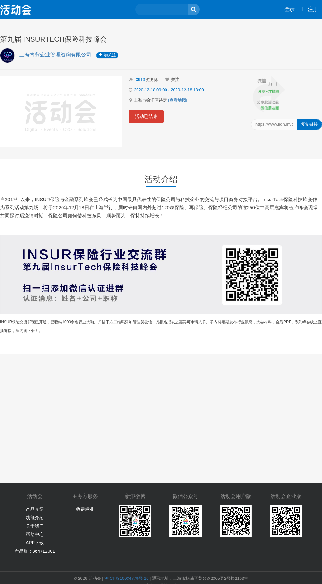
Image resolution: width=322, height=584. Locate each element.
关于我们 (35, 526)
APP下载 (35, 542)
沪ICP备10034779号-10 (126, 578)
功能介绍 (35, 517)
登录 (289, 9)
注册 (313, 9)
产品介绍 (35, 509)
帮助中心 (35, 534)
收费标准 (85, 509)
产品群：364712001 (34, 551)
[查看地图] (177, 100)
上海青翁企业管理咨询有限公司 (56, 54)
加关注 (107, 55)
